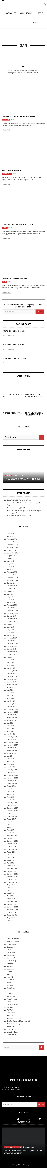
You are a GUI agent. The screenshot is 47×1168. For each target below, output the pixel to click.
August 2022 (11, 654)
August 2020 (11, 720)
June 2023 (10, 627)
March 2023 (11, 635)
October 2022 (11, 649)
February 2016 (12, 868)
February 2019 (12, 770)
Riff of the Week (12, 1004)
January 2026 (11, 542)
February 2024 (12, 605)
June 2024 (10, 594)
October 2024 (11, 583)
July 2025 (10, 558)
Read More (6, 130)
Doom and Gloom (13, 958)
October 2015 (11, 879)
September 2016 (12, 849)
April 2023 (10, 632)
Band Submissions (13, 939)
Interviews (10, 966)
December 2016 (12, 841)
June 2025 (10, 561)
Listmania (10, 969)
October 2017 (11, 813)
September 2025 (12, 553)
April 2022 (10, 665)
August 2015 (11, 885)
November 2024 (12, 580)
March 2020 (11, 734)
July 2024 (10, 591)
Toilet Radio (11, 1026)
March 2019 (11, 767)
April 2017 (10, 830)
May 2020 (10, 728)
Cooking (8, 475)
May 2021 (10, 695)
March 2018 (11, 800)
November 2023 (12, 613)
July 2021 (10, 690)
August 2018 (11, 786)
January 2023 (11, 641)
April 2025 (10, 566)
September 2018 (12, 783)
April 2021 (10, 698)
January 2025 (11, 575)
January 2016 (11, 871)
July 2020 (10, 723)
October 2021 (11, 682)
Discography (5, 119)
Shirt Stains (11, 1013)
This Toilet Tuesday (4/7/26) (12, 413)
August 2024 (11, 588)
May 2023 (10, 630)
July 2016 (10, 855)
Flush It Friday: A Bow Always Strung (19, 515)
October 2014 (11, 912)
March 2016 (11, 866)
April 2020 (10, 731)
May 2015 (10, 893)
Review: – (34, 396)
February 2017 (12, 835)
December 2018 (12, 775)
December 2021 (12, 676)
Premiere (10, 993)
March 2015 (11, 899)
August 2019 (11, 753)
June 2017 (10, 824)
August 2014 (11, 918)
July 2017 (10, 822)
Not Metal (10, 985)
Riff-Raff (10, 1010)
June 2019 (10, 759)
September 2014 (12, 915)
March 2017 (11, 833)
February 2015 (12, 901)
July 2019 (10, 756)
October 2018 (11, 781)
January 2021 (11, 706)
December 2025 (12, 545)
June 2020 (10, 726)
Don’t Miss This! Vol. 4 (11, 170)
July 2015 (10, 888)
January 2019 (11, 772)
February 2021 (12, 704)
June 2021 (10, 693)
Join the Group (27, 13)
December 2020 (12, 709)
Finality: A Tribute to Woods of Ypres (18, 116)
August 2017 (11, 819)
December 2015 (12, 874)
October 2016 (11, 846)
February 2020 (12, 737)
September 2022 (12, 652)
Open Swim (11, 988)
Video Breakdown (13, 1032)
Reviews (4, 227)
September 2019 (12, 750)
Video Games (11, 1035)
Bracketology (11, 944)
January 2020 (11, 739)
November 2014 (12, 909)
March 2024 (11, 602)
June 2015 (10, 890)
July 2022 (10, 657)
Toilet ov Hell (21, 1165)
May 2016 (10, 860)
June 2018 (10, 791)
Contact (34, 23)
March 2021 (11, 701)
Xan (23, 66)
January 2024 (11, 608)
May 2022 (10, 662)
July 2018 (10, 789)
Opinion (9, 991)
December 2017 (12, 808)
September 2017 (12, 816)
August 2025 (11, 556)
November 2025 (12, 547)
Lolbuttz (10, 972)
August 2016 (11, 852)
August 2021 (11, 687)
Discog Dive (11, 952)
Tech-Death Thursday (14, 1018)
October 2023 (11, 616)
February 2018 (12, 803)
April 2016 (10, 863)
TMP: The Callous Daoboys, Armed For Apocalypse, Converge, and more (34, 415)
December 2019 (12, 742)
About (40, 13)
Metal (4, 281)
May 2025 (10, 564)
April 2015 (10, 896)
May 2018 (10, 794)
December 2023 (12, 610)
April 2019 (10, 764)
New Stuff (10, 980)
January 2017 (11, 838)
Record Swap (11, 996)
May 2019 (10, 761)
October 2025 (11, 550)
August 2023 (11, 621)
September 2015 (12, 882)
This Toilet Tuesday (13, 1024)
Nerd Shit (10, 977)
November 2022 (12, 646)
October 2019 (11, 748)
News (9, 982)
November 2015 (12, 877)
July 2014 (10, 920)
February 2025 (12, 572)
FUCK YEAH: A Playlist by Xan (14, 279)
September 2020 (12, 717)
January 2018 (11, 805)
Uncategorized (6, 173)
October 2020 (11, 715)
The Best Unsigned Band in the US (18, 1021)
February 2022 (12, 671)
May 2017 (10, 827)
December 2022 (12, 643)
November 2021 (12, 679)
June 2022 (10, 660)
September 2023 (12, 619)
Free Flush (10, 963)
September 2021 (12, 684)
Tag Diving (10, 1015)
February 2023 (12, 638)
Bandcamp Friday (13, 941)
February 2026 (12, 539)
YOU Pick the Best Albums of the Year (15, 358)
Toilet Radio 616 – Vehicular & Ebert (19, 500)
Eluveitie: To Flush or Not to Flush (17, 225)
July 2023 (10, 624)
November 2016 (12, 844)
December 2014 (12, 907)
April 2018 (10, 797)
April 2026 (10, 534)
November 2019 (12, 745)
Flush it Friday (11, 961)
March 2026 (11, 536)
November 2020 (12, 712)
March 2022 (11, 668)
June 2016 (10, 857)
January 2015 (11, 904)
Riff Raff (10, 1007)
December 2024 (12, 577)
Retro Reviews (12, 999)
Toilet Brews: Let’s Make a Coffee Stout (22, 479)
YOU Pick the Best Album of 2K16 (14, 345)
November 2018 (12, 778)
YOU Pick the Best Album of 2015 (14, 331)
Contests (10, 947)
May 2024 (10, 597)
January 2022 (11, 674)
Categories (11, 13)
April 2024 (10, 599)
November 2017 (12, 811)
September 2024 (12, 586)
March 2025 (11, 569)
